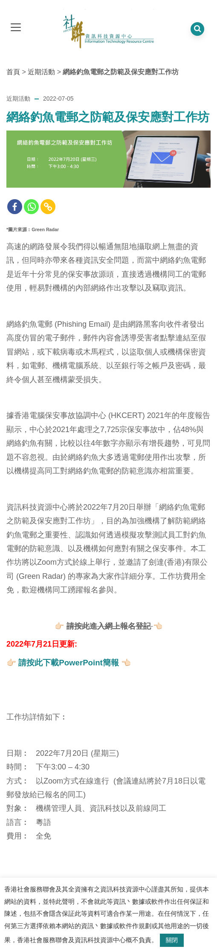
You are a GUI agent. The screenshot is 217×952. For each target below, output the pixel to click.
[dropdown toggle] (16, 28)
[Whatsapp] (31, 206)
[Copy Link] (48, 206)
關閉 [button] (172, 940)
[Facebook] (14, 206)
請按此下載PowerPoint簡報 (68, 662)
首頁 (13, 71)
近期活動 (41, 71)
